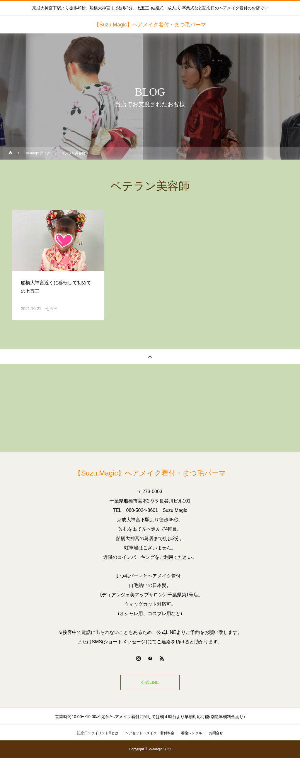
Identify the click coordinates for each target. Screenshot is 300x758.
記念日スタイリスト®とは (97, 733)
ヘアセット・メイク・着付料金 (149, 733)
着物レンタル (191, 733)
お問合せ (216, 733)
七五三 (51, 308)
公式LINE (149, 682)
